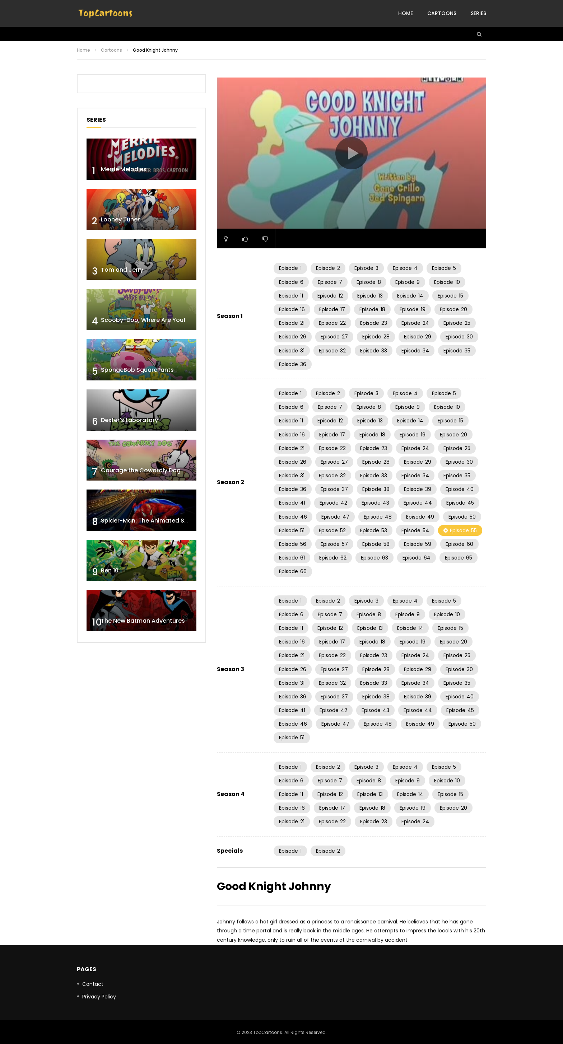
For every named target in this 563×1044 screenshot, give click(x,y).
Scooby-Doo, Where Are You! (143, 320)
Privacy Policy (99, 996)
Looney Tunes (121, 219)
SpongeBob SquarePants (137, 370)
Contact (92, 984)
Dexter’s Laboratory (129, 420)
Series (478, 13)
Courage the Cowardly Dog (141, 470)
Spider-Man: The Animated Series (149, 520)
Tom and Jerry (122, 270)
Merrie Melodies (123, 169)
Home (405, 13)
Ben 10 (109, 570)
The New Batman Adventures (143, 621)
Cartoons (441, 13)
